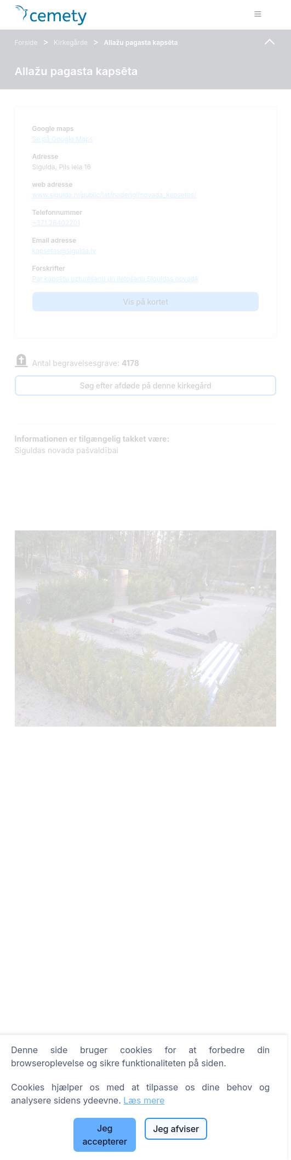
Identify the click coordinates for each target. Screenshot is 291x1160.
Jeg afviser (176, 1128)
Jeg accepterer (104, 1135)
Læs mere (143, 1100)
